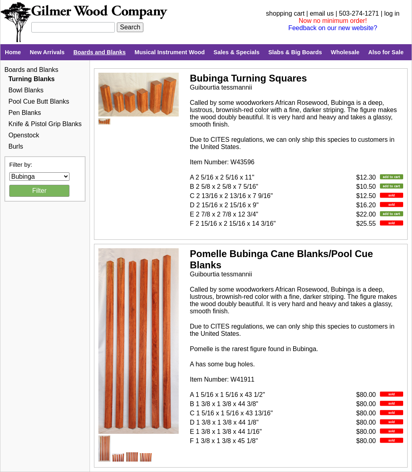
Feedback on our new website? (332, 28)
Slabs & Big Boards (295, 52)
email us (322, 13)
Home (13, 52)
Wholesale (345, 52)
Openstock (23, 135)
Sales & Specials (236, 52)
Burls (15, 146)
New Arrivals (47, 52)
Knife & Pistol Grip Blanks (45, 124)
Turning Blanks (31, 79)
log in (392, 13)
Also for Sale (386, 52)
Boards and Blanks (99, 52)
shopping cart (285, 13)
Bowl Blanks (25, 90)
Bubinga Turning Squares (248, 78)
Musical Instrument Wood (170, 52)
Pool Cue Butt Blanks (38, 101)
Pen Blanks (24, 112)
